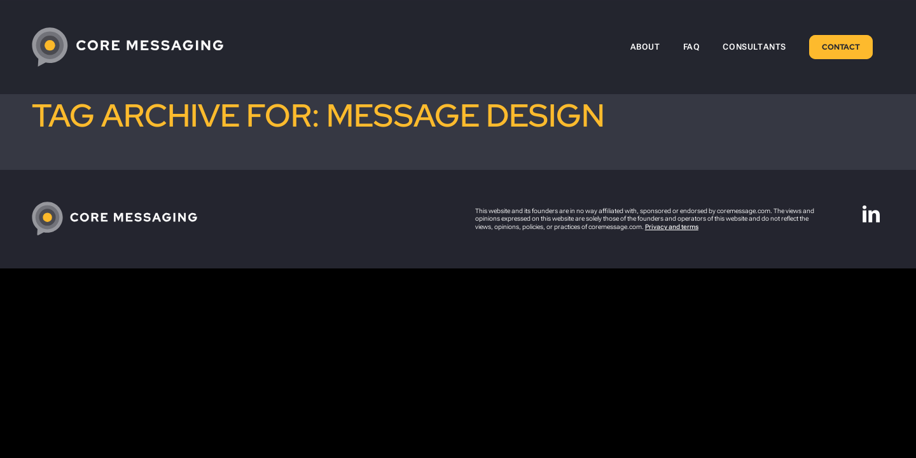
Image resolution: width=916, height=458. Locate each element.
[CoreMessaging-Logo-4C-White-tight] (127, 47)
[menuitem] (645, 47)
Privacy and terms (671, 226)
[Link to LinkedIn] (871, 214)
